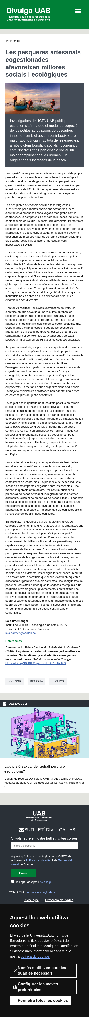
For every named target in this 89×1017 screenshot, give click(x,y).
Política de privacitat (38, 860)
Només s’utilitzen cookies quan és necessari (39, 970)
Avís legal (46, 882)
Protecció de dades (59, 900)
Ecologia (15, 681)
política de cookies (35, 956)
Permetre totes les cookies (40, 1000)
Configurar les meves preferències (35, 987)
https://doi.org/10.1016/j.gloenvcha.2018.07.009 (35, 663)
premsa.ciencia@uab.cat (40, 892)
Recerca (58, 681)
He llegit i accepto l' (31, 882)
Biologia (36, 681)
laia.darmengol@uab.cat (20, 633)
